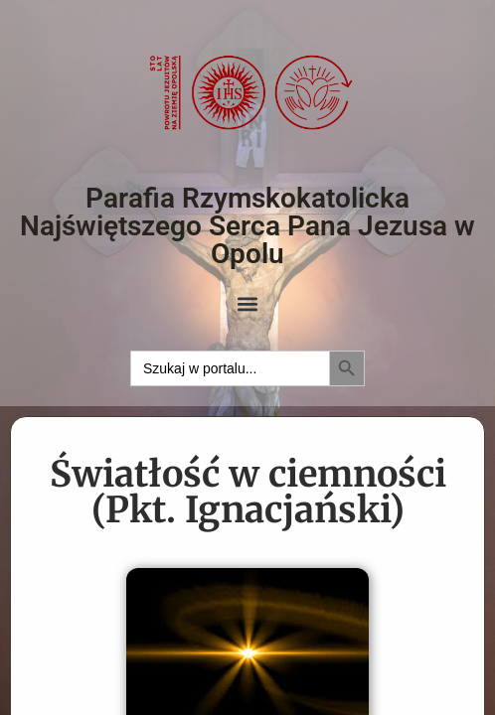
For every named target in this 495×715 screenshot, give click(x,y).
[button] (248, 304)
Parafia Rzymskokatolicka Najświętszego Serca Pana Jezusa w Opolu (247, 226)
